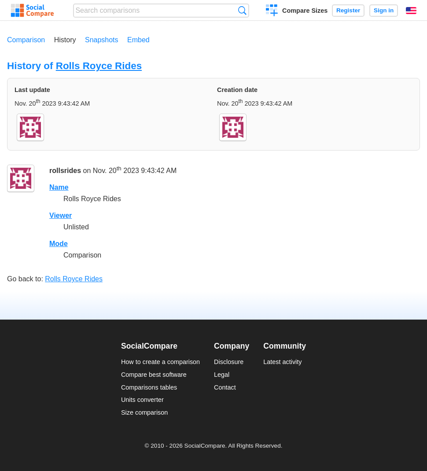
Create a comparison (272, 11)
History (65, 40)
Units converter (142, 399)
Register (348, 10)
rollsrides (65, 170)
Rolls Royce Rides (99, 65)
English (411, 10)
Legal (221, 374)
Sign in (384, 10)
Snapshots (101, 40)
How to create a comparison (160, 361)
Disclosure (228, 361)
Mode (58, 243)
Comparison (26, 40)
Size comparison (144, 412)
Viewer (60, 215)
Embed (138, 40)
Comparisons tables (149, 387)
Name (59, 187)
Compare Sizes (305, 10)
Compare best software (154, 374)
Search (242, 10)
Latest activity (282, 361)
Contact (225, 387)
